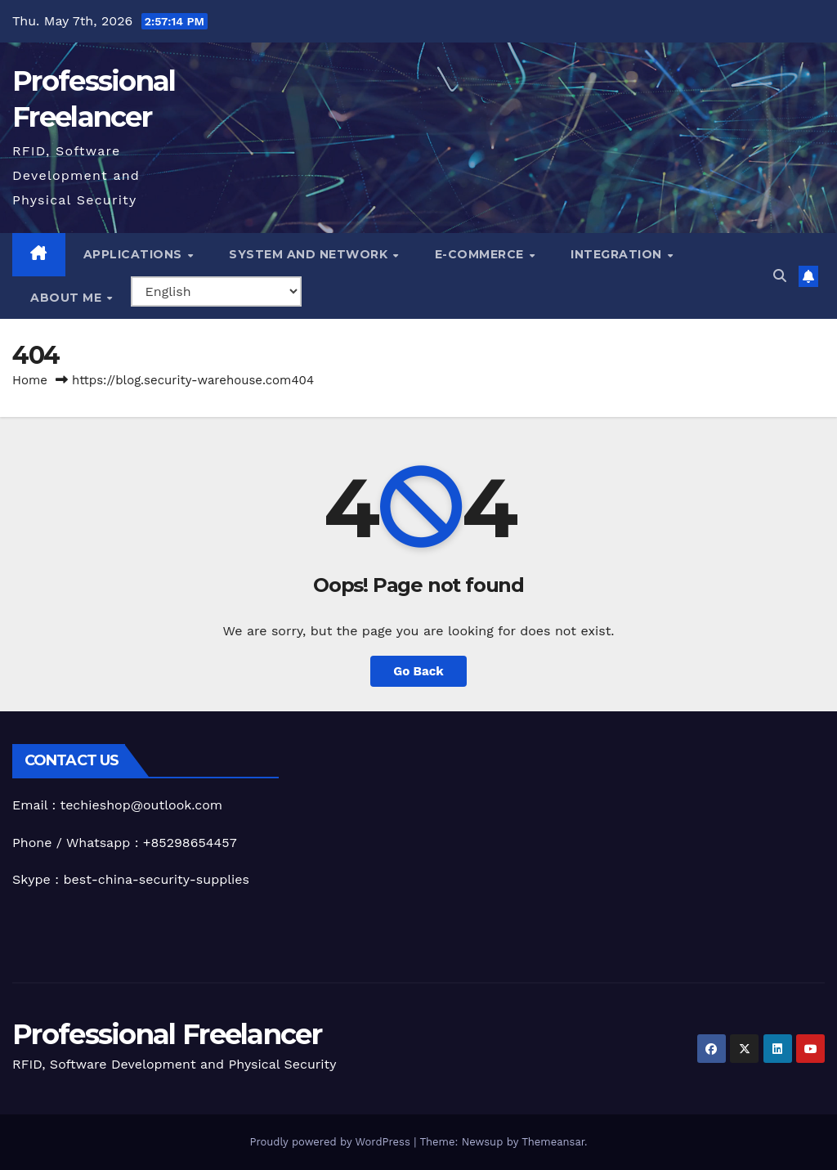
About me (67, 297)
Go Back (418, 671)
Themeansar (552, 1142)
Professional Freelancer (166, 1034)
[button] (779, 276)
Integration (618, 254)
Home (29, 380)
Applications (134, 254)
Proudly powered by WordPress (331, 1142)
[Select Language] (216, 291)
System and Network (310, 254)
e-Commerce (481, 254)
